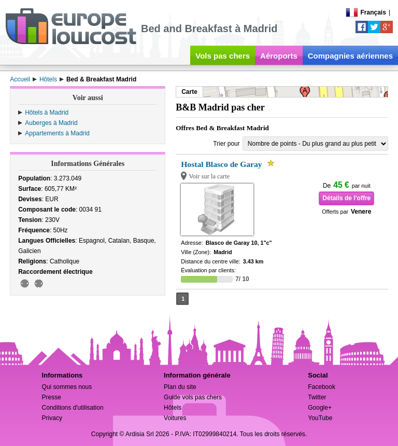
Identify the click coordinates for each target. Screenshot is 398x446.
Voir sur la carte (209, 176)
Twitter (317, 397)
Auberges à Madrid (51, 123)
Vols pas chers (222, 55)
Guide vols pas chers (193, 397)
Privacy (52, 418)
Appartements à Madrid (57, 133)
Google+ (320, 407)
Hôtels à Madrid (46, 112)
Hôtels (172, 407)
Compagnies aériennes (350, 55)
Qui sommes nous (67, 387)
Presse (51, 397)
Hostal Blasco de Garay (221, 164)
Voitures (175, 418)
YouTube (320, 418)
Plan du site (180, 387)
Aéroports (278, 55)
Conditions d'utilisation (73, 407)
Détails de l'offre (346, 198)
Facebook (321, 387)
